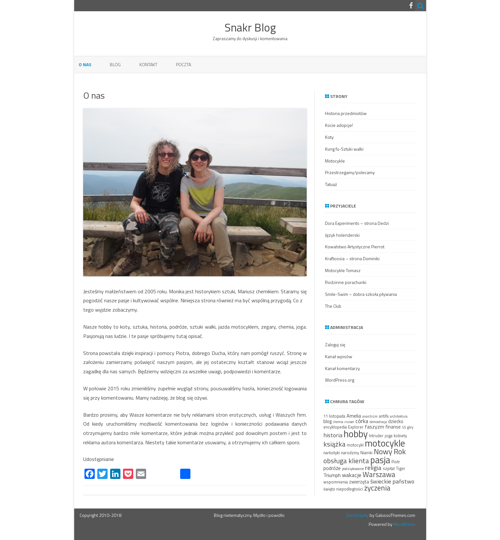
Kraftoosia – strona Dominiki (352, 258)
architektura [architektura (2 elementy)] (399, 416)
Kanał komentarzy (342, 368)
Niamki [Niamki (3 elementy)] (366, 452)
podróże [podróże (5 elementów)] (332, 468)
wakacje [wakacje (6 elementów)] (351, 475)
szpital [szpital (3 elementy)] (389, 468)
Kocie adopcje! (339, 125)
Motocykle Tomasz (343, 270)
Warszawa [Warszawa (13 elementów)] (379, 474)
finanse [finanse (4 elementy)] (393, 426)
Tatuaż (331, 184)
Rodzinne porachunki (345, 282)
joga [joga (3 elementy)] (388, 435)
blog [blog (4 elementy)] (327, 421)
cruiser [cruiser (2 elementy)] (349, 421)
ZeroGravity (357, 515)
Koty (329, 137)
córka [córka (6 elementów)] (361, 421)
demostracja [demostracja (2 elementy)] (378, 421)
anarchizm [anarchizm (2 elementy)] (370, 416)
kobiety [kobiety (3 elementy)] (400, 435)
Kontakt (148, 64)
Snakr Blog (250, 27)
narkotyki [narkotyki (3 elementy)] (331, 452)
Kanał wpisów (338, 356)
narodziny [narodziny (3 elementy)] (350, 452)
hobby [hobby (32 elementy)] (356, 434)
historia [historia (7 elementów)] (332, 434)
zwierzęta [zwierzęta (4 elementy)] (359, 481)
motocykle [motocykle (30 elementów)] (385, 443)
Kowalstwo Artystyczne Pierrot (354, 246)
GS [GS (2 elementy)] (404, 427)
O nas (85, 64)
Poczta (183, 64)
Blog (115, 64)
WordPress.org (339, 379)
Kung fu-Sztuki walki (344, 149)
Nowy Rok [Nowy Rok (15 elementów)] (390, 451)
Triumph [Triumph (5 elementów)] (332, 475)
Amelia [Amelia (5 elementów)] (353, 416)
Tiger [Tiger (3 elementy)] (400, 468)
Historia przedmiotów (346, 113)
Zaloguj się (335, 344)
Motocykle (335, 160)
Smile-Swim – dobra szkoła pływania (361, 294)
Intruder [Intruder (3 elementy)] (376, 435)
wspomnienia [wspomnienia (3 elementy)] (335, 482)
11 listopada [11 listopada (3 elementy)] (334, 416)
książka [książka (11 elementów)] (334, 444)
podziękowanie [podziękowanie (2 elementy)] (353, 468)
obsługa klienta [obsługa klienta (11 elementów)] (346, 461)
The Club (333, 306)
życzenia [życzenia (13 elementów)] (377, 487)
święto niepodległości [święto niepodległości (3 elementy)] (343, 489)
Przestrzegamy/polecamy (350, 172)
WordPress (403, 524)
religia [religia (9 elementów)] (373, 468)
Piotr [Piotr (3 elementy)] (395, 461)
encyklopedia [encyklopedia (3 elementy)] (335, 427)
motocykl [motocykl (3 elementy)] (355, 445)
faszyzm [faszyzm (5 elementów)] (374, 426)
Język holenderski (342, 235)
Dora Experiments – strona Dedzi (357, 223)
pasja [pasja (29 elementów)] (380, 460)
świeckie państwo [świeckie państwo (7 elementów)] (392, 481)
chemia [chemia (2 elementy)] (338, 421)
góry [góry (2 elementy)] (410, 427)
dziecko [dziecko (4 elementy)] (395, 421)
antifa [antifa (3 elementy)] (384, 416)
